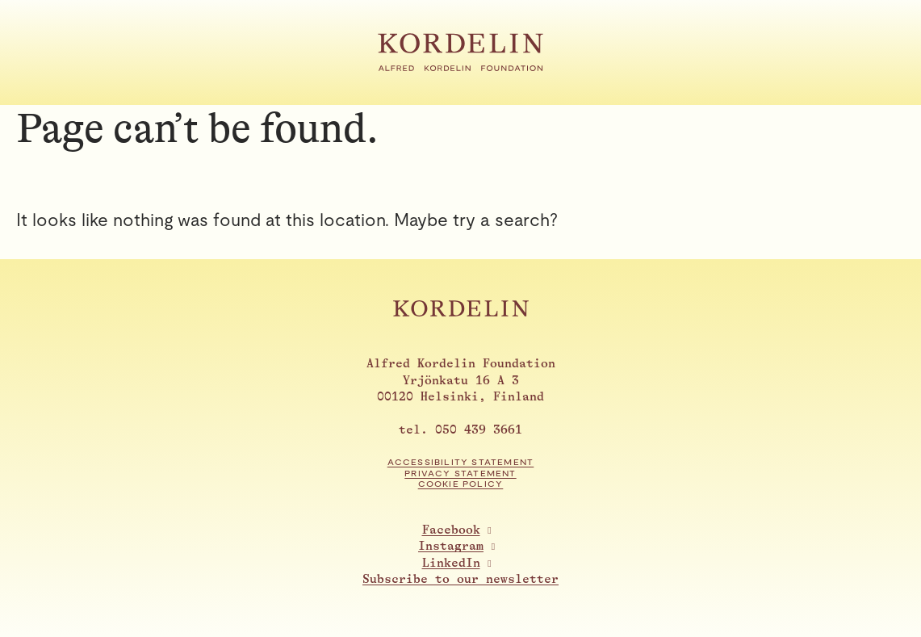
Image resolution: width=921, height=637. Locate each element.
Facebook (451, 530)
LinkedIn (451, 563)
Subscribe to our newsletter (460, 579)
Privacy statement (460, 473)
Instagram (451, 546)
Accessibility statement (460, 462)
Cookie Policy (461, 484)
